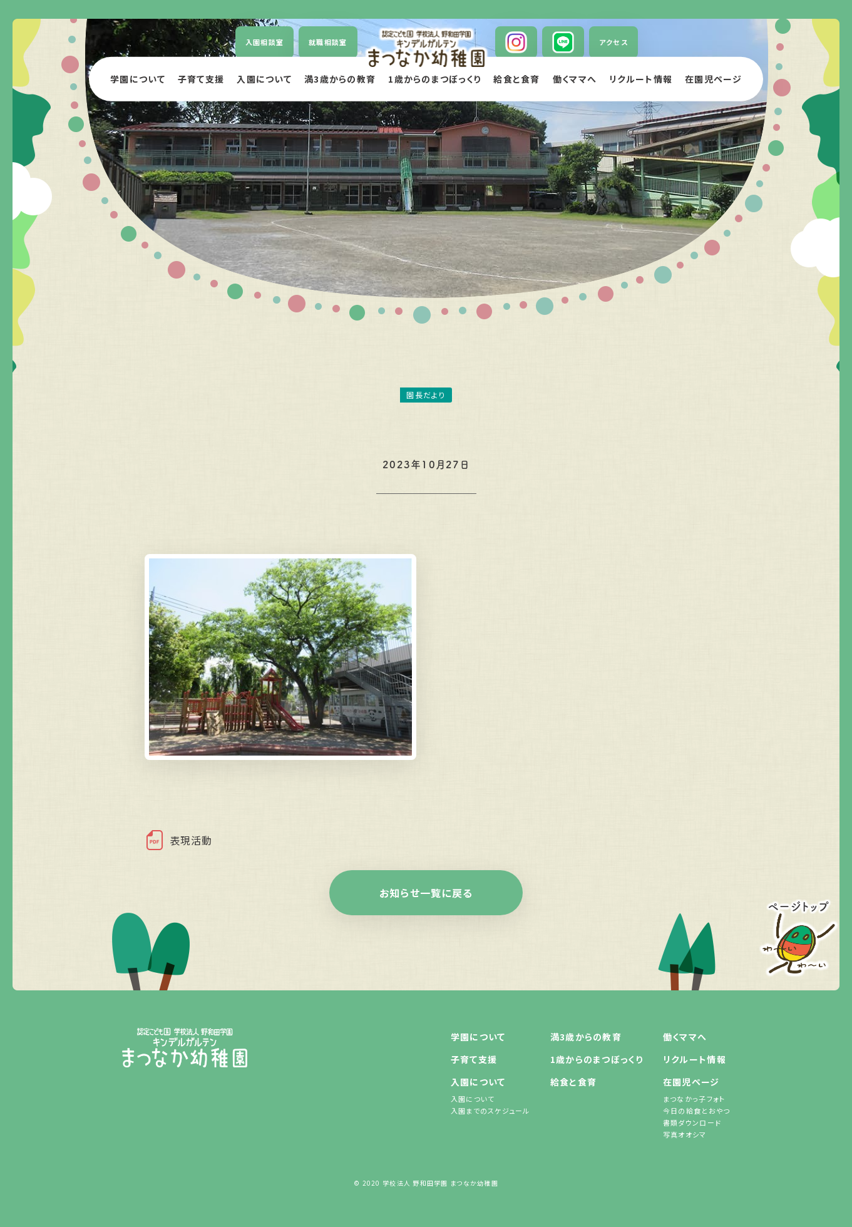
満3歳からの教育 (586, 1036)
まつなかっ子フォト (694, 1099)
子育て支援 (474, 1059)
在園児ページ (691, 1082)
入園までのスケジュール (490, 1111)
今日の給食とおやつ (697, 1111)
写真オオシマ (685, 1134)
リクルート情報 (694, 1059)
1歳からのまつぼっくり (596, 1059)
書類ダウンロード (692, 1122)
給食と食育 (573, 1082)
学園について (478, 1036)
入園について (478, 1082)
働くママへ (685, 1036)
